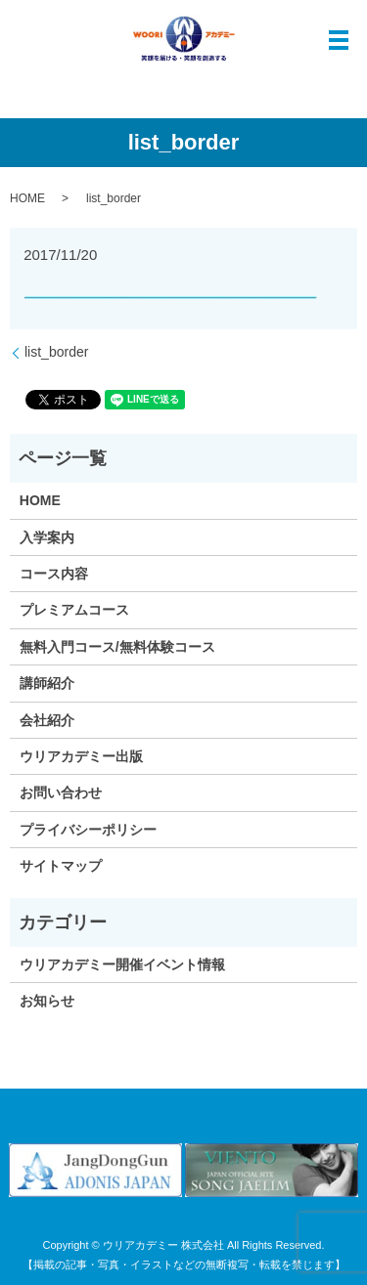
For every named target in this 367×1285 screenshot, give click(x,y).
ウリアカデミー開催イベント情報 (122, 964)
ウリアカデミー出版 (81, 756)
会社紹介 (47, 720)
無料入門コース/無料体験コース (117, 647)
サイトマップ (61, 866)
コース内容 (54, 573)
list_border (56, 352)
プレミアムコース (74, 610)
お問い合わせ (61, 792)
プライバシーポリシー (88, 829)
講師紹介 (47, 683)
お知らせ (47, 1000)
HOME (27, 198)
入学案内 (47, 537)
